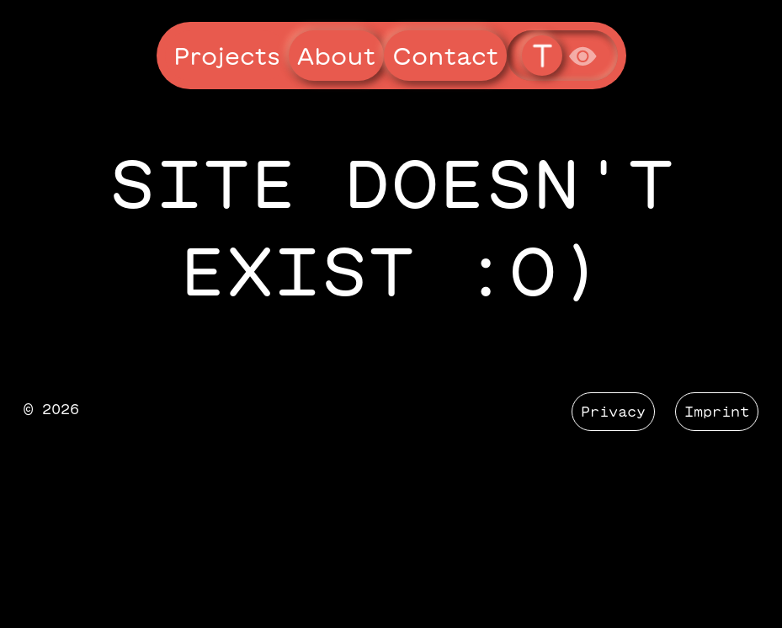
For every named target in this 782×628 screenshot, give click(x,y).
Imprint (716, 411)
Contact (445, 55)
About (336, 55)
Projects (226, 55)
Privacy (613, 411)
